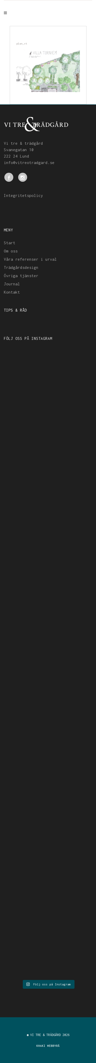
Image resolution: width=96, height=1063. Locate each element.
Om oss (11, 251)
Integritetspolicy (23, 195)
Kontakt (12, 292)
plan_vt (21, 43)
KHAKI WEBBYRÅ (48, 1045)
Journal (12, 283)
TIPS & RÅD (15, 310)
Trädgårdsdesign (21, 267)
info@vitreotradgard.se (29, 162)
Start (9, 242)
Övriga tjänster (21, 275)
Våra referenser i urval (30, 259)
